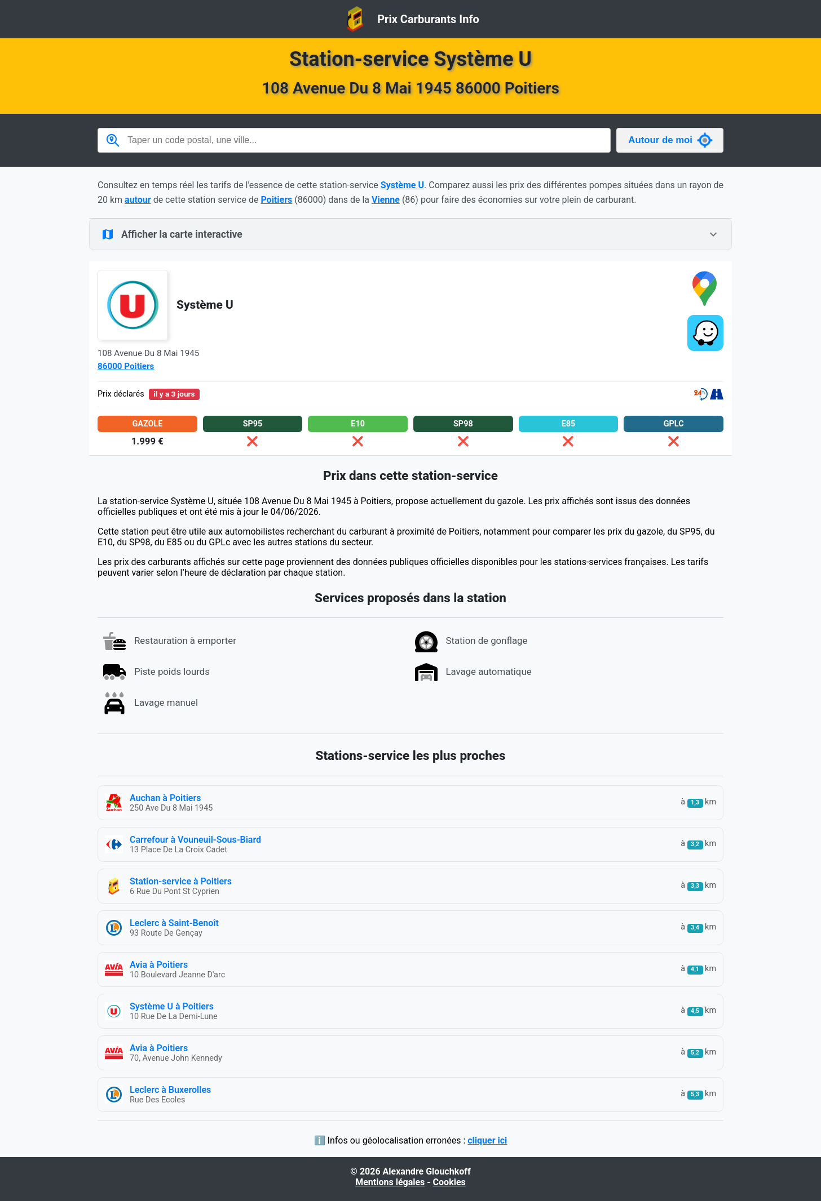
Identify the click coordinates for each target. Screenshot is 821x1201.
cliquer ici (487, 1140)
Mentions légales (390, 1182)
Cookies (449, 1182)
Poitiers (276, 199)
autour (138, 199)
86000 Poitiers (126, 366)
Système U (402, 185)
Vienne (386, 199)
